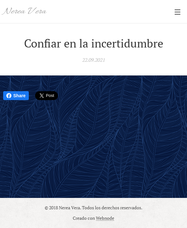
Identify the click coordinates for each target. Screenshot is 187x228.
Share (16, 95)
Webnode (105, 218)
